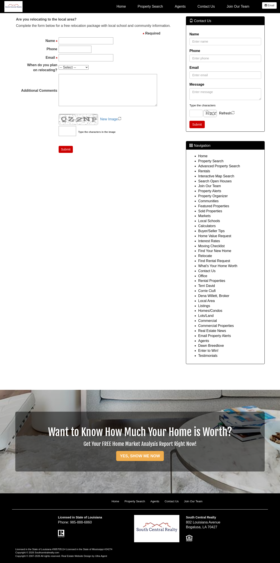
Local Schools (209, 221)
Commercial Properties (216, 326)
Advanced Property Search (219, 166)
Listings (204, 306)
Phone (194, 51)
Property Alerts (209, 191)
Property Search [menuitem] (150, 6)
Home (203, 156)
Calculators (207, 226)
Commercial (207, 321)
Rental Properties (211, 281)
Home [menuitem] (121, 6)
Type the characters (202, 105)
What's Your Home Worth (217, 266)
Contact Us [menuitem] (206, 6)
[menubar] (183, 6)
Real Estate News (212, 331)
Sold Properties (210, 211)
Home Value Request (214, 236)
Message (196, 84)
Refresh (225, 113)
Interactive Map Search (216, 176)
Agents (203, 341)
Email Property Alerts (214, 336)
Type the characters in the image (97, 132)
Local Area (206, 301)
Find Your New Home (214, 251)
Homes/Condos (210, 311)
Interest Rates (209, 241)
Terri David (206, 286)
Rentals (204, 171)
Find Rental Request (214, 261)
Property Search (211, 161)
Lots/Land (206, 316)
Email (269, 5)
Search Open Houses (215, 181)
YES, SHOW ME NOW (140, 456)
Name (194, 34)
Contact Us (206, 271)
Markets (204, 216)
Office (202, 276)
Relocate (205, 256)
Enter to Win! (208, 350)
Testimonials (207, 355)
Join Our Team (209, 186)
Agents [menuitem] (180, 6)
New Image (109, 119)
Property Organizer (213, 196)
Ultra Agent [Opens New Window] (101, 556)
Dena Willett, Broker (213, 296)
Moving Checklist (211, 246)
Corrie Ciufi (207, 291)
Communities (208, 201)
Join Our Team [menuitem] (238, 6)
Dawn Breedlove (211, 345)
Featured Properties (213, 206)
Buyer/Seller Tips (211, 231)
